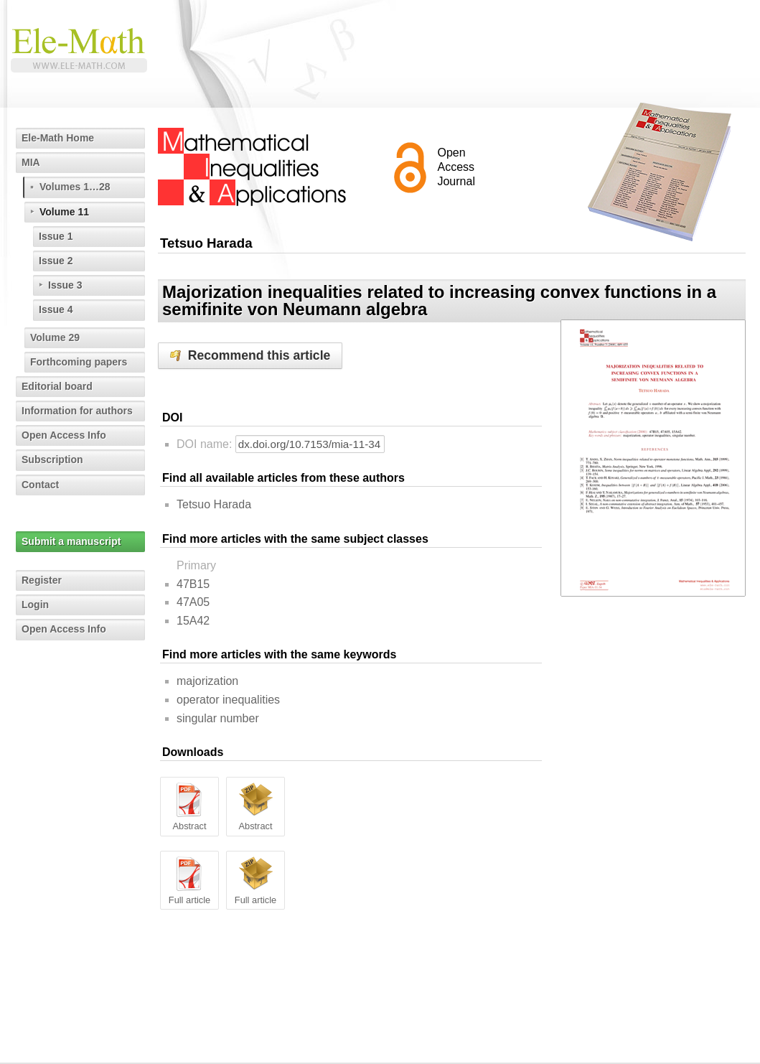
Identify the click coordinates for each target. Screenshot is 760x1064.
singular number (218, 718)
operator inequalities (228, 700)
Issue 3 (65, 285)
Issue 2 (55, 260)
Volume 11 (64, 212)
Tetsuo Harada (214, 504)
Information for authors (77, 410)
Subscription (52, 459)
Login (35, 604)
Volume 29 (55, 337)
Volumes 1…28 (75, 186)
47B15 (193, 584)
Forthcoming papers (78, 362)
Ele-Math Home (58, 138)
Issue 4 (55, 309)
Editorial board (57, 386)
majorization (207, 681)
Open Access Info (64, 435)
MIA (31, 162)
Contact (40, 484)
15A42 (193, 621)
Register (42, 580)
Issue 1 (55, 236)
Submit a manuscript (71, 541)
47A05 (193, 602)
